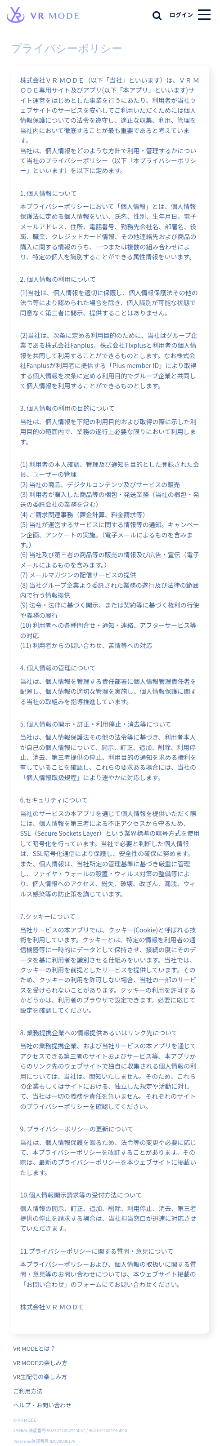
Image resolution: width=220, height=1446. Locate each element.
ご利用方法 (27, 1391)
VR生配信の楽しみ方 (40, 1376)
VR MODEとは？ (34, 1348)
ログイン (181, 14)
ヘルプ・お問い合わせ (42, 1405)
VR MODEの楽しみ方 (40, 1362)
